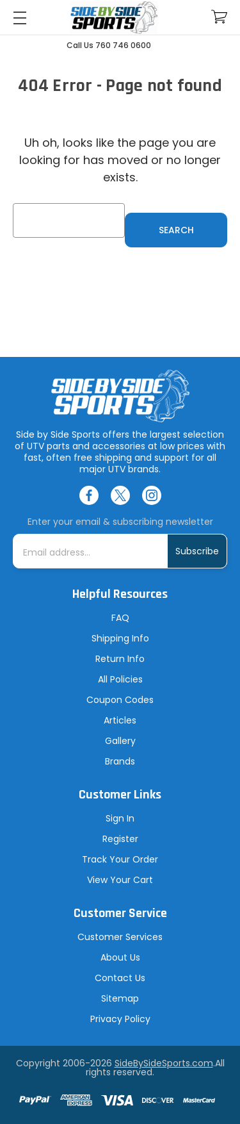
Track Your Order (120, 859)
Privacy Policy (120, 1018)
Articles (120, 720)
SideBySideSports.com (164, 1063)
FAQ (120, 617)
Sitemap (120, 998)
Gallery (120, 740)
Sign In (120, 818)
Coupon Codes (120, 699)
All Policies (120, 679)
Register (120, 838)
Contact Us (120, 977)
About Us (120, 957)
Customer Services (120, 936)
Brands (120, 761)
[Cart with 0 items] (219, 17)
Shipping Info (120, 638)
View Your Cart (120, 879)
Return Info (120, 658)
